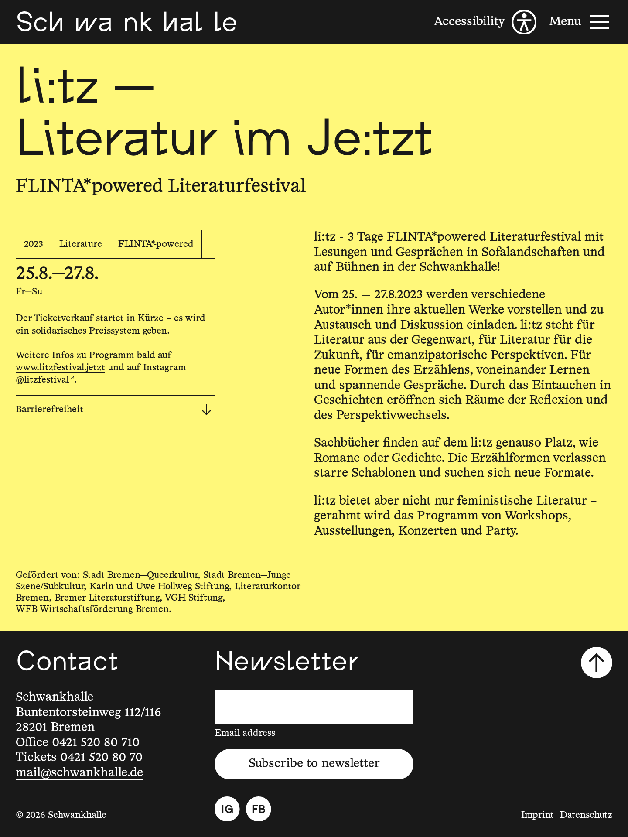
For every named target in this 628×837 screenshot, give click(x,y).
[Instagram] (227, 809)
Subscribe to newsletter (314, 764)
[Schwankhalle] (126, 22)
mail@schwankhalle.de (79, 773)
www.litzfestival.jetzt (60, 367)
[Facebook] (258, 809)
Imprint (537, 815)
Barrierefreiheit (114, 410)
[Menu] (580, 22)
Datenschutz (586, 815)
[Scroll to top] (596, 662)
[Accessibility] (485, 22)
